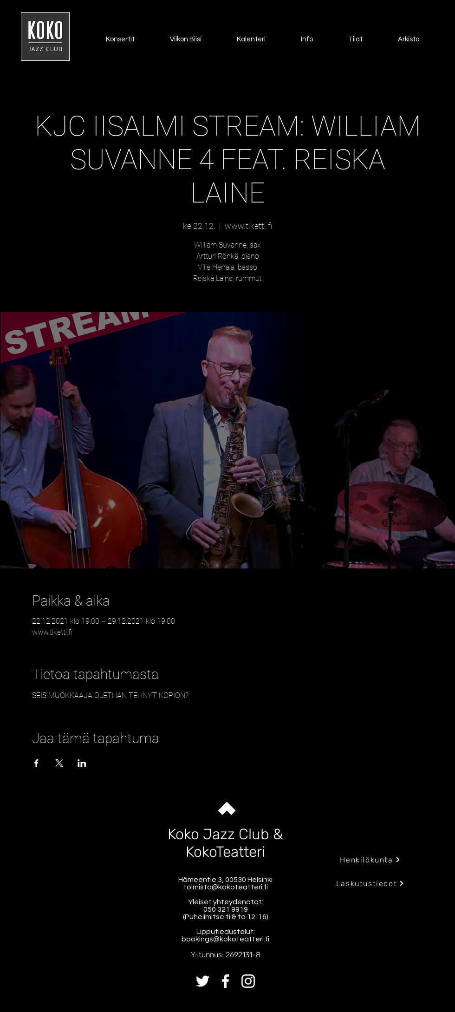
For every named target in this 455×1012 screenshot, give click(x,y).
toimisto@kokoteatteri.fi (225, 887)
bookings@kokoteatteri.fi (225, 939)
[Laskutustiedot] (370, 883)
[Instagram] (248, 981)
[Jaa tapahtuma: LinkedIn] (82, 763)
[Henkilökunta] (370, 859)
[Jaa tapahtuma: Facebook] (36, 763)
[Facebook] (225, 981)
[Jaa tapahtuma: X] (59, 763)
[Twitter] (203, 981)
